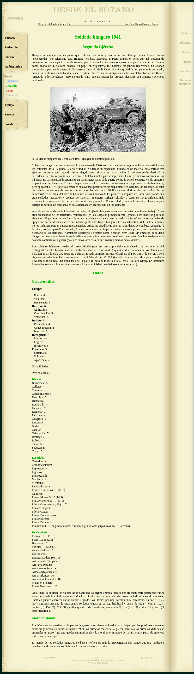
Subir (96, 657)
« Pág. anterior (48, 657)
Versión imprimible (98, 663)
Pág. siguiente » (147, 657)
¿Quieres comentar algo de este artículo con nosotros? (98, 660)
